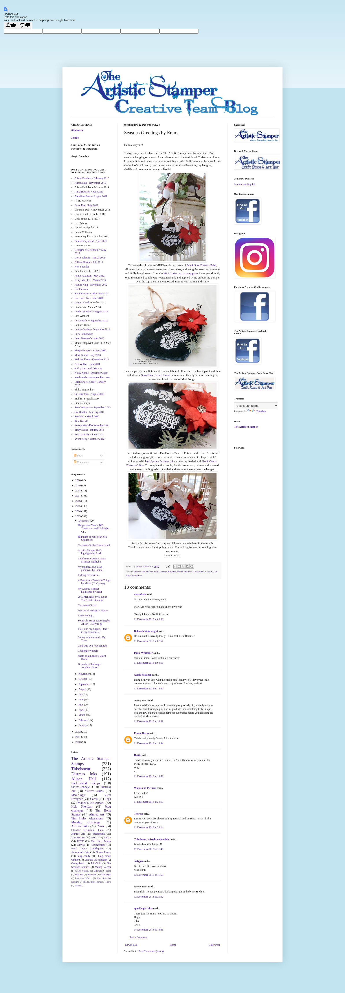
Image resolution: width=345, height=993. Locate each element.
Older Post (214, 944)
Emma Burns (141, 733)
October (83, 678)
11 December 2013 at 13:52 (148, 776)
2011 (78, 736)
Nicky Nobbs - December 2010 (91, 372)
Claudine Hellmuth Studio (87, 830)
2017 (78, 495)
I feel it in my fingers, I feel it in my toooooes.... (93, 630)
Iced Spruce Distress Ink (159, 461)
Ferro (108, 881)
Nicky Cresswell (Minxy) (88, 368)
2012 (78, 731)
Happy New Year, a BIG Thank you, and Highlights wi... (94, 528)
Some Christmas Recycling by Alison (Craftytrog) (94, 622)
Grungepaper (98, 844)
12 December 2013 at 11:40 (148, 849)
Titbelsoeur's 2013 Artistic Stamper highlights (92, 560)
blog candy (83, 855)
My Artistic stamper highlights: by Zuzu (90, 590)
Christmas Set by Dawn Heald (94, 545)
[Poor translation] (25, 25)
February (84, 720)
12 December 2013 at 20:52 (148, 896)
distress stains (94, 791)
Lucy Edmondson (84, 333)
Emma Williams (168, 571)
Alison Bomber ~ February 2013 (92, 178)
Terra (108, 870)
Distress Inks (84, 773)
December (84, 520)
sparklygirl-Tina (143, 908)
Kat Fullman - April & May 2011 (92, 293)
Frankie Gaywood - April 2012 (91, 241)
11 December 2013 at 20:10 (148, 801)
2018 (78, 490)
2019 (78, 485)
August (83, 689)
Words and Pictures (145, 788)
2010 (78, 742)
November (84, 673)
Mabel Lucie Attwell (91, 802)
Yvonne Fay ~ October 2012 (90, 438)
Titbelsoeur (80, 768)
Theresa (138, 813)
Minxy (107, 837)
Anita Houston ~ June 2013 (89, 191)
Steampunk (99, 833)
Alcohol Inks (80, 826)
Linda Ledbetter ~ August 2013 (91, 311)
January (83, 725)
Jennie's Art (78, 833)
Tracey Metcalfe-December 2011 (92, 425)
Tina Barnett (81, 421)
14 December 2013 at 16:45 (148, 929)
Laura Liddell (82, 302)
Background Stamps (85, 783)
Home (173, 944)
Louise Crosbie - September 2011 (92, 329)
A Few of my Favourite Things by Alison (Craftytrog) (94, 582)
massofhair (140, 594)
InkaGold (96, 863)
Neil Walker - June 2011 (87, 364)
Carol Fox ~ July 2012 (86, 205)
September (84, 684)
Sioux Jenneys (80, 787)
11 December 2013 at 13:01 (148, 721)
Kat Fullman (81, 289)
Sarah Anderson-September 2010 (92, 377)
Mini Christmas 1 (185, 571)
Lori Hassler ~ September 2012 (91, 320)
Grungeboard (78, 863)
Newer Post (131, 944)
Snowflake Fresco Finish (155, 375)
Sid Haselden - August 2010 (89, 394)
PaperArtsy (200, 571)
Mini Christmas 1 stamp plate (180, 273)
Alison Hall (83, 779)
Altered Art (96, 814)
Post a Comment (138, 937)
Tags (108, 799)
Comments (81, 462)
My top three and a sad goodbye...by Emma (90, 568)
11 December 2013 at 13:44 (148, 743)
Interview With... (83, 878)
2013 (78, 516)
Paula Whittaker (143, 652)
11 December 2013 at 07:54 (148, 641)
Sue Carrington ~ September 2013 (93, 407)
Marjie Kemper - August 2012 (90, 350)
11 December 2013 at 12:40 (148, 688)
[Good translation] (11, 25)
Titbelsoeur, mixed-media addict (152, 839)
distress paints (153, 571)
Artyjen (138, 861)
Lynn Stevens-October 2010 (89, 338)
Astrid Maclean (143, 674)
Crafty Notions (82, 870)
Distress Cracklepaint (95, 859)
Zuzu (100, 826)
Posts (78, 455)
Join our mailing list (244, 184)
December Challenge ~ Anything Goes (90, 666)
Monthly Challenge (85, 822)
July (81, 694)
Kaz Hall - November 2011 (89, 298)
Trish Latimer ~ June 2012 (89, 434)
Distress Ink (139, 571)
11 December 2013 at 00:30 (148, 619)
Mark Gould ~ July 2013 (88, 355)
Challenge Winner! (88, 650)
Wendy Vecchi (103, 866)
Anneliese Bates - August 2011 (91, 196)
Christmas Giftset (87, 605)
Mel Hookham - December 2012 (92, 359)
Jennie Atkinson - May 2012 (90, 275)
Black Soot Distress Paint (201, 265)
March (82, 714)
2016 (78, 500)
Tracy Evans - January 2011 (89, 429)
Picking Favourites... (89, 575)
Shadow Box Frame (92, 881)
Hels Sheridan (82, 266)
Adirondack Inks (80, 852)
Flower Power (103, 852)
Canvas (81, 844)
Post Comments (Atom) (151, 951)
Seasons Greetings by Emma (93, 610)
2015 (78, 505)
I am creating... (86, 615)
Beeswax (92, 874)
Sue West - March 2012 (87, 416)
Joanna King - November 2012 (91, 284)
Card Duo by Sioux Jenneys (92, 645)
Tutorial (78, 885)
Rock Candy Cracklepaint (87, 848)
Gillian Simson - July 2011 (89, 262)
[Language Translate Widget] (256, 405)
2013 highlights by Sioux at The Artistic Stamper (92, 598)
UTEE (80, 841)
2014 (78, 511)
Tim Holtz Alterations (87, 818)
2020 (78, 480)
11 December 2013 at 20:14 (148, 827)
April (82, 709)
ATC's (94, 837)
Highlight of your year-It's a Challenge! (92, 538)
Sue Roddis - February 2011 (89, 412)
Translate (256, 411)
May (81, 704)
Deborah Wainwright (146, 631)
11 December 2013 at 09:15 (148, 662)
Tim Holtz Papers (101, 841)
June (81, 699)
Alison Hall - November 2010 (90, 182)
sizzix (209, 571)
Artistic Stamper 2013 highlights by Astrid (90, 552)
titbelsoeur (77, 130)
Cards (94, 799)
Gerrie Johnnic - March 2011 (90, 257)
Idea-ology (78, 795)
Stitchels (98, 870)
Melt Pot (79, 874)
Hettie (137, 755)
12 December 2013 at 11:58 (148, 874)
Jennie (75, 137)
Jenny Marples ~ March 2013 (90, 280)
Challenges (105, 874)
